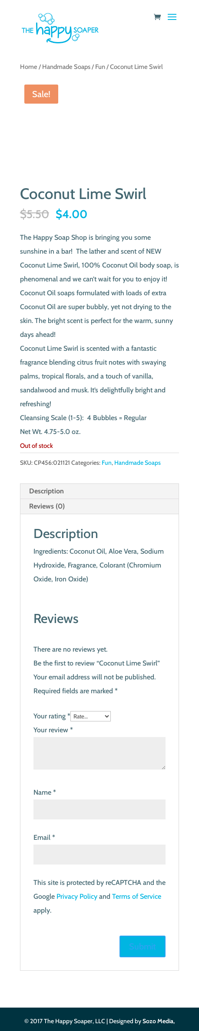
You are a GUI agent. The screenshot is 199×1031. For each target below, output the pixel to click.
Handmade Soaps (66, 67)
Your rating (51, 716)
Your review (53, 730)
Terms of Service (136, 896)
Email (44, 837)
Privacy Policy (76, 896)
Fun (100, 67)
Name (44, 792)
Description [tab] (46, 491)
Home (28, 67)
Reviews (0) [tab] (47, 506)
